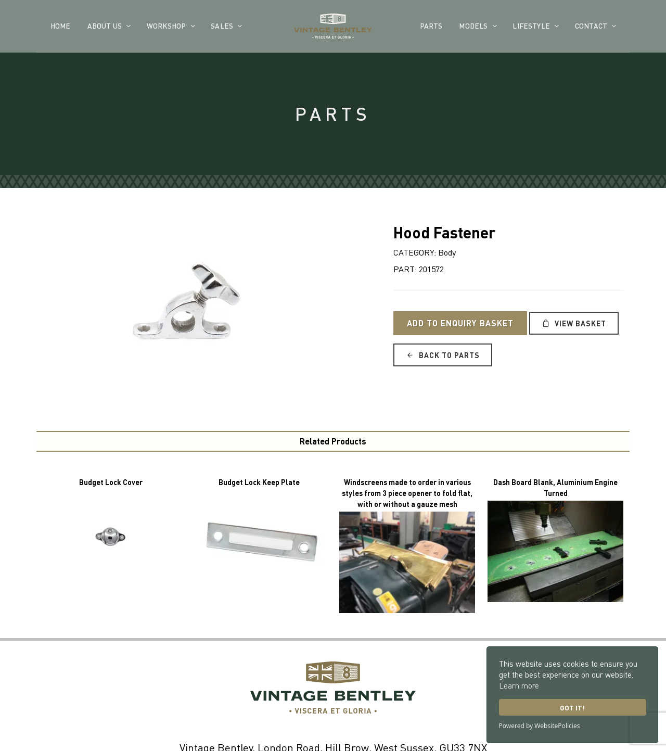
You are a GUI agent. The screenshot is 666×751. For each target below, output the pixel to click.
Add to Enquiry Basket (460, 322)
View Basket (574, 323)
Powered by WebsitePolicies (539, 725)
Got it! (572, 707)
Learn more (519, 685)
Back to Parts (443, 355)
